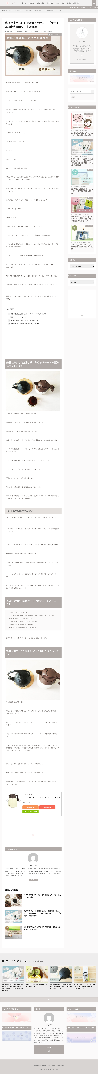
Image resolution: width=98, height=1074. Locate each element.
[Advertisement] (33, 341)
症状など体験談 (89, 113)
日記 (63, 3)
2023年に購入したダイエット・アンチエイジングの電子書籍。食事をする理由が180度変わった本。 (82, 219)
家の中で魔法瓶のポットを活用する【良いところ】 (24, 320)
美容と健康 (50, 3)
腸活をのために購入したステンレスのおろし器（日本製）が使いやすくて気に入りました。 (84, 986)
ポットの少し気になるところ (20, 317)
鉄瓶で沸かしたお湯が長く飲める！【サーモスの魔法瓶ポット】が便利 (43, 10)
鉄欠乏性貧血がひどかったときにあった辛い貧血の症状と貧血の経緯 (82, 134)
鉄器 (73, 97)
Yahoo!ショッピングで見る (30, 811)
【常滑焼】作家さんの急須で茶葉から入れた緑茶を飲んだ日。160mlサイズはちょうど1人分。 (61, 986)
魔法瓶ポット (48, 31)
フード (91, 197)
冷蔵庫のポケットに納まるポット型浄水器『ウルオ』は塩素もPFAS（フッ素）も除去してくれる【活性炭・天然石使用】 (42, 913)
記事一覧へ (32, 879)
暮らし (24, 3)
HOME (5, 10)
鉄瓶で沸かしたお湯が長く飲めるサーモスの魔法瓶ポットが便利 (27, 314)
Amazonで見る (30, 807)
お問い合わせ (77, 3)
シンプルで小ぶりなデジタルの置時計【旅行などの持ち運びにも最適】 (42, 928)
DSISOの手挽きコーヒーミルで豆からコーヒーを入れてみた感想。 (42, 896)
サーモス (43, 31)
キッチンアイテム (19, 10)
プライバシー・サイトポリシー (42, 1065)
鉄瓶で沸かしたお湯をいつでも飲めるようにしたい (24, 324)
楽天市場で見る (47, 807)
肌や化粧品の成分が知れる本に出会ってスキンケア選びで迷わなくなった (82, 191)
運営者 (69, 3)
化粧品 (91, 169)
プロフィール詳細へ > (82, 59)
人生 (57, 3)
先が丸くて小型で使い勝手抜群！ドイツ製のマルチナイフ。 (36, 985)
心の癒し (31, 3)
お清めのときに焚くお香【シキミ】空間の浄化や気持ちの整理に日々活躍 (82, 247)
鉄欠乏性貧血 (40, 3)
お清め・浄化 (89, 225)
